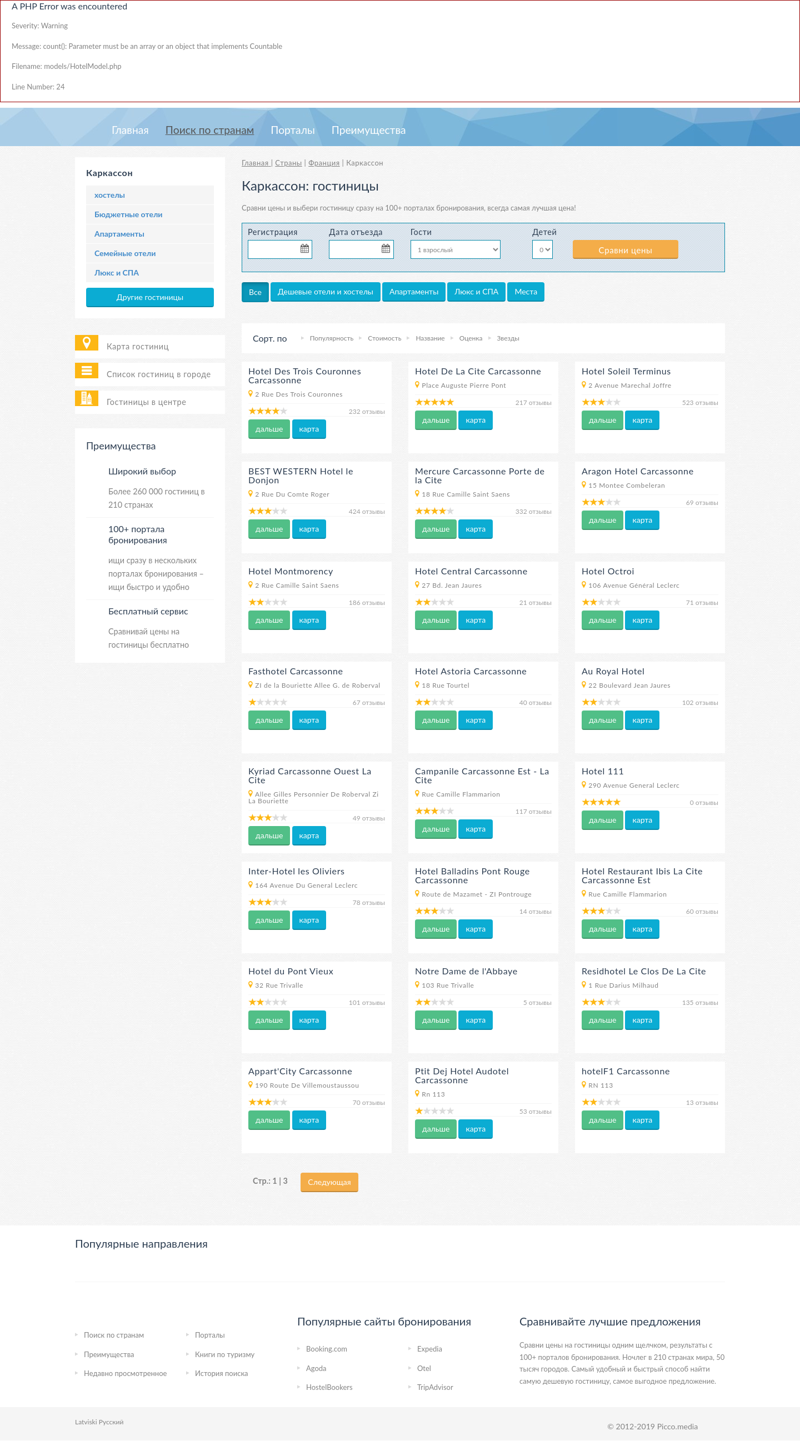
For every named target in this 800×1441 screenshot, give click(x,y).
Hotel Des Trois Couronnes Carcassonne (304, 375)
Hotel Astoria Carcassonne (471, 671)
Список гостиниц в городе (159, 374)
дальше (269, 428)
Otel (424, 1368)
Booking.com (326, 1348)
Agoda (316, 1368)
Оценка (471, 338)
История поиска (221, 1373)
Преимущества (369, 129)
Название (430, 338)
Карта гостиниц (138, 346)
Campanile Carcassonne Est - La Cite (482, 775)
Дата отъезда (356, 232)
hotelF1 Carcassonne (626, 1070)
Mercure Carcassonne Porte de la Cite (480, 475)
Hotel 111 (603, 770)
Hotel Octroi (608, 571)
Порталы (292, 129)
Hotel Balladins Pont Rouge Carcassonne (472, 875)
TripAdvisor (435, 1387)
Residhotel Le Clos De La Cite (644, 970)
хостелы (109, 194)
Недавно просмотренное (125, 1373)
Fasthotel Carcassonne (295, 671)
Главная (130, 129)
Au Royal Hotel (613, 671)
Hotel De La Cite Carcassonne (478, 371)
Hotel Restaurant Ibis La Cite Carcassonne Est (642, 875)
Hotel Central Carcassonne (471, 571)
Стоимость (384, 338)
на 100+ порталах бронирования (430, 207)
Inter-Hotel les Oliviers (296, 870)
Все (255, 292)
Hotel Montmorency (290, 571)
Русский (111, 1422)
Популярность (332, 338)
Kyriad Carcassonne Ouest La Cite (310, 775)
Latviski (86, 1422)
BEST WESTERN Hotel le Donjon (300, 475)
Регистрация (273, 232)
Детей (544, 232)
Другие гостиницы (150, 297)
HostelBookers (329, 1387)
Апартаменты (119, 233)
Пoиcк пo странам (210, 129)
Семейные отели (125, 253)
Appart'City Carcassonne (300, 1070)
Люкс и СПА (116, 272)
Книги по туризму (224, 1354)
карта (309, 428)
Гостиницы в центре (146, 402)
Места (525, 291)
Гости (421, 232)
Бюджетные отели (128, 214)
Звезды (508, 338)
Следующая (329, 1182)
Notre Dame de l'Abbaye (466, 970)
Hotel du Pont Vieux (290, 970)
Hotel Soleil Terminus (626, 371)
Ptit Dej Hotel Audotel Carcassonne (462, 1075)
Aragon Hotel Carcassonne (638, 471)
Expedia (429, 1348)
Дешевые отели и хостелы (325, 291)
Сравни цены (626, 250)
